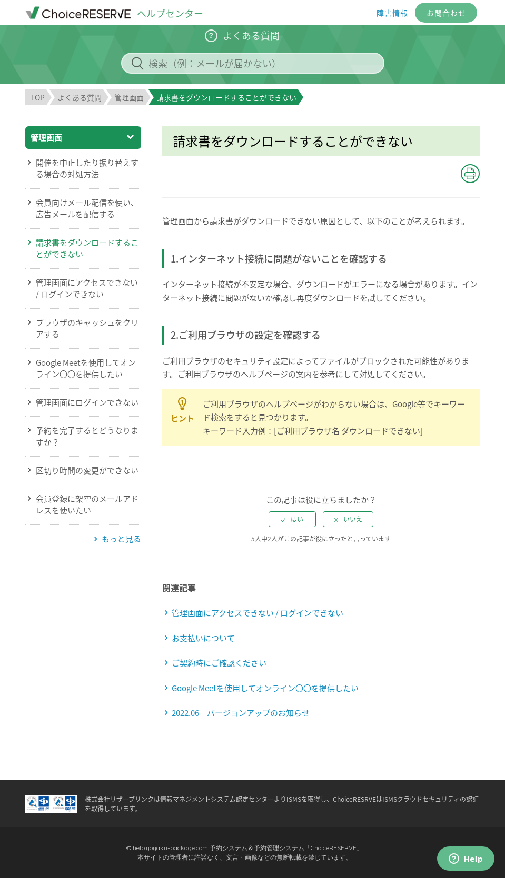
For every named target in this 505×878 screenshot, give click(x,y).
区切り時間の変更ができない (87, 470)
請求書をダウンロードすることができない (87, 248)
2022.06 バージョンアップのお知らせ (241, 713)
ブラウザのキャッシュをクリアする (87, 328)
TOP (38, 97)
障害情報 (392, 12)
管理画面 (129, 97)
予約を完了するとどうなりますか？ (87, 436)
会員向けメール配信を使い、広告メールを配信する (87, 208)
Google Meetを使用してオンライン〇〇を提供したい (86, 368)
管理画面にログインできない (87, 402)
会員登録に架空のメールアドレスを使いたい (87, 505)
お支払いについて (203, 638)
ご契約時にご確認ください (219, 663)
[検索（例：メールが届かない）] (252, 63)
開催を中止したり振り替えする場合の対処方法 (87, 168)
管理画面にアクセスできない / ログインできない (87, 288)
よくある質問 (79, 97)
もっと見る (121, 538)
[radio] (292, 519)
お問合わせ (446, 12)
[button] (470, 173)
